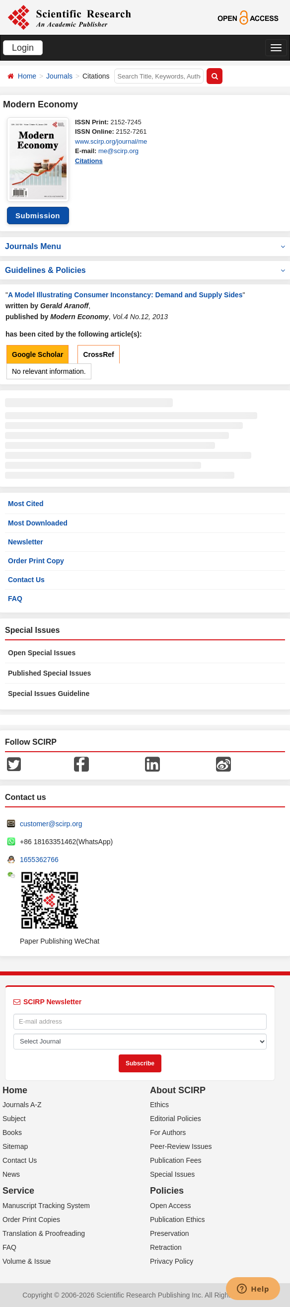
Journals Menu (145, 246)
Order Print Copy (36, 561)
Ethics (159, 1105)
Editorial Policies (175, 1119)
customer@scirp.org (51, 824)
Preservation (169, 1233)
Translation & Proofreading (43, 1233)
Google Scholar (37, 354)
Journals (59, 76)
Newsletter (25, 542)
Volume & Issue (26, 1261)
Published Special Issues (49, 673)
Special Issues (172, 1174)
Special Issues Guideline (48, 693)
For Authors (168, 1132)
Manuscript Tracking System (46, 1206)
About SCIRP (178, 1090)
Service (18, 1191)
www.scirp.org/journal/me (111, 141)
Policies (167, 1191)
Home (27, 76)
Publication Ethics (177, 1219)
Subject (14, 1119)
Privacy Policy (171, 1261)
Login (23, 48)
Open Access (170, 1206)
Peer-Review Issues (181, 1146)
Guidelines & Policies (145, 270)
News (11, 1174)
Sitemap (15, 1146)
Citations (89, 161)
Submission (37, 215)
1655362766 (39, 860)
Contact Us (26, 580)
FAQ (15, 599)
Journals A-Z (22, 1105)
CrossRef (98, 354)
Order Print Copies (31, 1219)
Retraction (166, 1247)
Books (12, 1132)
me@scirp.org (118, 151)
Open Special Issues (41, 653)
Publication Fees (176, 1160)
